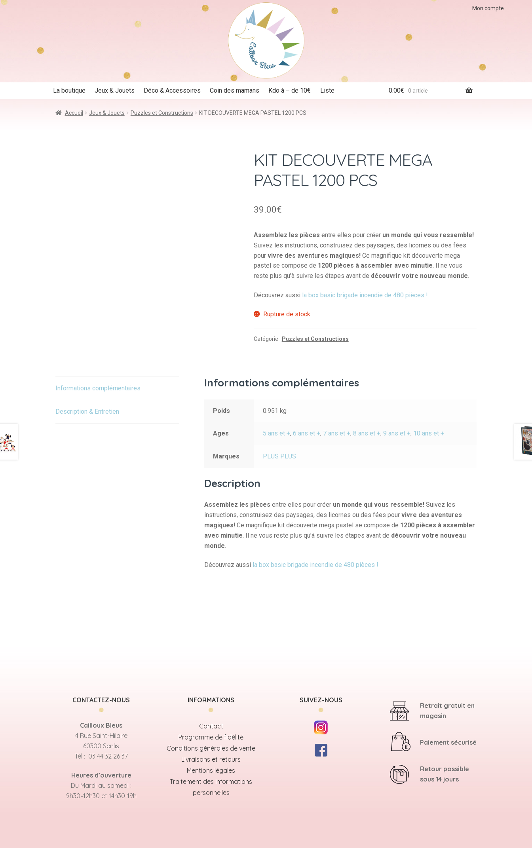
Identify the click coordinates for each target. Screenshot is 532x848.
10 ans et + (428, 433)
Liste (327, 90)
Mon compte (488, 8)
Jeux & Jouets (115, 90)
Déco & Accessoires (172, 90)
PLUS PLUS (279, 456)
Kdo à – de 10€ (289, 90)
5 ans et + (276, 433)
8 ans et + (366, 433)
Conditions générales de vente (211, 748)
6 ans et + (306, 433)
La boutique (69, 90)
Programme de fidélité (211, 737)
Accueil (74, 113)
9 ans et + (396, 433)
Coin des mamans (234, 90)
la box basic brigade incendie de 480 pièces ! (365, 295)
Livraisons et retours (211, 759)
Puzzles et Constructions (162, 113)
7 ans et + (336, 433)
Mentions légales (211, 770)
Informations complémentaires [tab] (98, 388)
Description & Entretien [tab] (87, 411)
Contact (211, 726)
